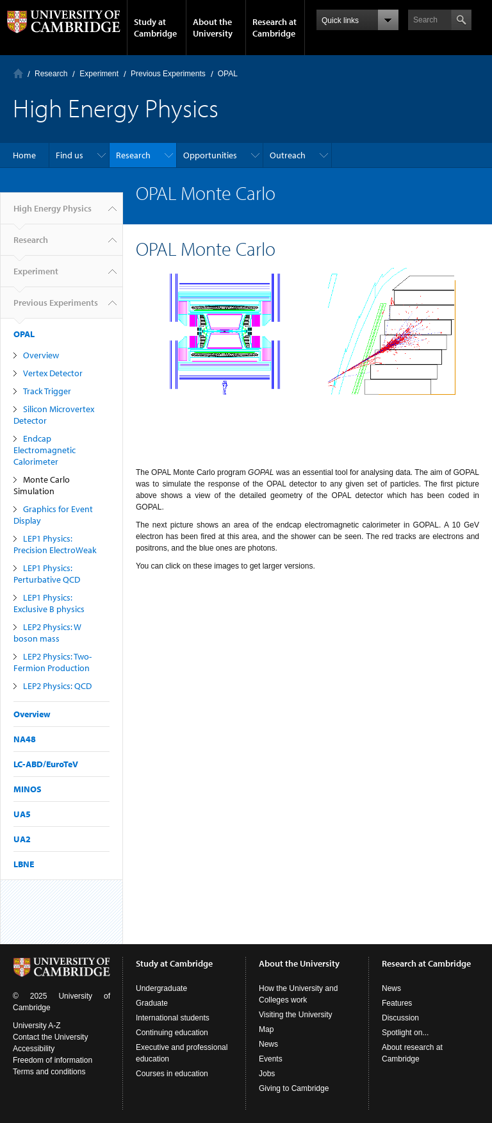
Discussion (400, 1017)
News (268, 1044)
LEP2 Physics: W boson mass (47, 632)
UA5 (22, 814)
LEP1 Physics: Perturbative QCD (46, 573)
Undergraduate (161, 988)
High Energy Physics (52, 213)
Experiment (99, 73)
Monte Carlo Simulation (41, 485)
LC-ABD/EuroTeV (45, 764)
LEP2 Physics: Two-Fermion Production (52, 662)
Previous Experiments (168, 73)
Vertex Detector (53, 373)
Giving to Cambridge (294, 1088)
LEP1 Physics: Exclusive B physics (49, 603)
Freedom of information (52, 1060)
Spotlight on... (405, 1032)
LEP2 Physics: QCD (57, 686)
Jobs (267, 1073)
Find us (69, 155)
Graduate (152, 1003)
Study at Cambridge (155, 27)
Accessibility (33, 1048)
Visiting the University (295, 1014)
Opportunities (210, 155)
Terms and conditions (49, 1071)
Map (266, 1029)
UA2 (22, 839)
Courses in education (172, 1073)
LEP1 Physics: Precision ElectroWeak (55, 544)
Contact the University (50, 1037)
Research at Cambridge (274, 27)
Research (51, 73)
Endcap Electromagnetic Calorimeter (44, 450)
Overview (41, 355)
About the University (213, 27)
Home (18, 73)
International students (172, 1017)
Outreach (288, 155)
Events (271, 1058)
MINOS (27, 789)
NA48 (24, 739)
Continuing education (172, 1032)
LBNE (23, 864)
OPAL (228, 73)
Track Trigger (47, 391)
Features (397, 1003)
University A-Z (37, 1025)
